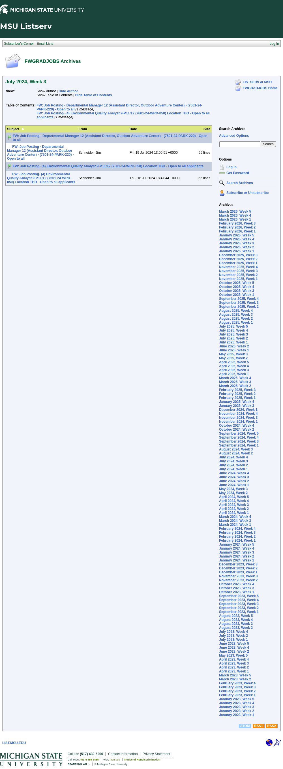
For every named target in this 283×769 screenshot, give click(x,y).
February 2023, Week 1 (237, 695)
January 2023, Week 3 (236, 707)
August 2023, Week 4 (236, 620)
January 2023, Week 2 (236, 711)
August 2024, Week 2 (236, 453)
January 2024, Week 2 (236, 556)
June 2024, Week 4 (234, 473)
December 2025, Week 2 (238, 259)
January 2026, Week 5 (236, 235)
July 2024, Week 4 (233, 457)
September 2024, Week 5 (239, 433)
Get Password (237, 173)
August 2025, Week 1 (236, 322)
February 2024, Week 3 (237, 533)
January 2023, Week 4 (236, 703)
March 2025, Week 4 (235, 378)
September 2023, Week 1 (239, 612)
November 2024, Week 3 (238, 418)
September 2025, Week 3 (239, 303)
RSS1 (258, 726)
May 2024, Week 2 (233, 493)
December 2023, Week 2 (238, 568)
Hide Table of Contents (93, 95)
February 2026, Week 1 (237, 231)
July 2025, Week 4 (233, 330)
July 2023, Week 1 (233, 640)
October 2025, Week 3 (236, 291)
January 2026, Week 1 (236, 251)
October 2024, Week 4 (236, 426)
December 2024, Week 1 (238, 410)
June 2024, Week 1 (234, 485)
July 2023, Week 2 (233, 636)
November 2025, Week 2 (238, 275)
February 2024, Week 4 (237, 529)
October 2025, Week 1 (236, 295)
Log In (231, 167)
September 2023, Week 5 (239, 596)
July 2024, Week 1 (233, 469)
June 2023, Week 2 (234, 651)
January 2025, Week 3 (236, 406)
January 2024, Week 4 (236, 548)
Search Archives (232, 129)
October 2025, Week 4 (236, 287)
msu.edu (115, 759)
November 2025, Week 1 (238, 279)
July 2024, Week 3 (233, 461)
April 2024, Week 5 (234, 497)
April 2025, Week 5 (234, 362)
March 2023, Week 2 (235, 679)
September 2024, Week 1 (239, 445)
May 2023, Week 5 (233, 655)
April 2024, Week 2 (234, 509)
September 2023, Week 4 (239, 600)
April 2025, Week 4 (234, 366)
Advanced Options (234, 136)
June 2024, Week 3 (234, 477)
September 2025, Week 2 (239, 307)
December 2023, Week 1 (238, 572)
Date (133, 129)
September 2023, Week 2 (239, 608)
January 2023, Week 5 (236, 699)
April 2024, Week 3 (234, 505)
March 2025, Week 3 (235, 382)
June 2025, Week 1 (234, 350)
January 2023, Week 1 (236, 715)
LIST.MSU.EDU (14, 743)
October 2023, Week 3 (236, 588)
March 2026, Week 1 (235, 219)
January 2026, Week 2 (236, 247)
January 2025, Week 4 (236, 402)
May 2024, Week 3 (233, 489)
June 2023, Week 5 (234, 644)
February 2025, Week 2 (237, 394)
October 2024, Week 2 (236, 430)
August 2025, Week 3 (236, 315)
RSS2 (271, 726)
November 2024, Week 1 (238, 422)
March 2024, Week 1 (235, 525)
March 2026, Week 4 (235, 215)
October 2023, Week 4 (236, 584)
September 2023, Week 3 (239, 604)
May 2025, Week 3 (233, 354)
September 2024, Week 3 (239, 441)
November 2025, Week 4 (238, 267)
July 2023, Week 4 (233, 632)
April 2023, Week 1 (234, 671)
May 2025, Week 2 (233, 358)
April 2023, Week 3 (234, 663)
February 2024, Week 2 (237, 537)
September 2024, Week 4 (239, 437)
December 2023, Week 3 (238, 564)
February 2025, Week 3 (237, 390)
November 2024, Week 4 (238, 414)
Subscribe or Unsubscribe (247, 193)
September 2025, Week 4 (239, 299)
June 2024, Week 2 (234, 481)
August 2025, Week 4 (236, 311)
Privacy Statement (156, 754)
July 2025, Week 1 (233, 342)
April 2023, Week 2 (234, 667)
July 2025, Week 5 (233, 326)
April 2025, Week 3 (234, 370)
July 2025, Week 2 (233, 338)
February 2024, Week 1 (237, 540)
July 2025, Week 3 (233, 334)
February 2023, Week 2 (237, 691)
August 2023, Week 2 (236, 628)
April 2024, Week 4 (234, 501)
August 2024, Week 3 (236, 449)
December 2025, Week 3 (238, 255)
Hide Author (68, 91)
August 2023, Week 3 (236, 624)
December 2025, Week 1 (238, 263)
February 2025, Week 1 (237, 398)
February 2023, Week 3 (237, 687)
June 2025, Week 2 (234, 346)
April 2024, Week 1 (234, 513)
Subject (13, 129)
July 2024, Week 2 (233, 465)
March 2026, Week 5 (235, 211)
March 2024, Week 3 (235, 521)
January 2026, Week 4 (236, 239)
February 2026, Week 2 (237, 227)
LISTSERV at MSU (257, 82)
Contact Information (123, 754)
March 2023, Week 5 (235, 675)
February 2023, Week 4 (237, 683)
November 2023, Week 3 (238, 576)
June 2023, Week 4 (234, 648)
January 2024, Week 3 (236, 552)
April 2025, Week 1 (234, 374)
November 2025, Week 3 (238, 271)
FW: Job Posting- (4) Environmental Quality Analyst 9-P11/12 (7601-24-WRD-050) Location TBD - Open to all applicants (108, 166)
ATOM (245, 726)
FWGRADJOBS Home (260, 88)
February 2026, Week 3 (237, 223)
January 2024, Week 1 (236, 560)
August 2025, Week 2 (236, 319)
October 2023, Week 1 (236, 592)
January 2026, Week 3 (236, 243)
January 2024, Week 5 (236, 544)
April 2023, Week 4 (234, 659)
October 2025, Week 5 (236, 283)
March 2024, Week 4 (235, 517)
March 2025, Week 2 (235, 386)
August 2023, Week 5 (236, 616)
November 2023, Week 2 (238, 580)
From (82, 129)
